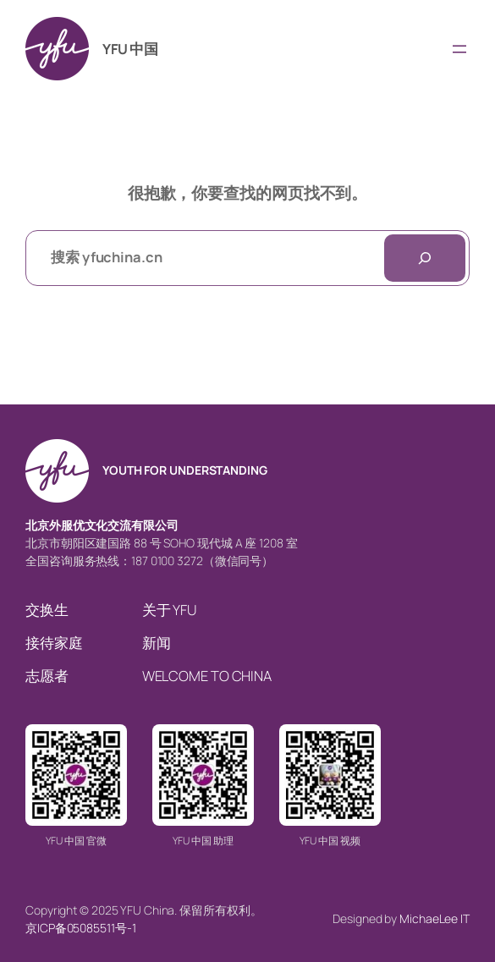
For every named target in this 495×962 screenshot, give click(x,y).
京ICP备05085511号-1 (80, 928)
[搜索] (424, 258)
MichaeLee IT (434, 918)
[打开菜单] (459, 49)
